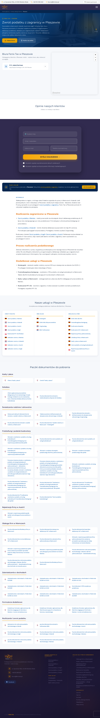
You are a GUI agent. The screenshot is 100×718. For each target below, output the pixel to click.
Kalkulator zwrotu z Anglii (13, 349)
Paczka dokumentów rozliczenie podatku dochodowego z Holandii (52, 633)
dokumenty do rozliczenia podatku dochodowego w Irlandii (18, 625)
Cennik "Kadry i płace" (46, 380)
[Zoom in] (95, 54)
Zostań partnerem (90, 2)
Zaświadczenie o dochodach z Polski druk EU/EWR (20, 579)
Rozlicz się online (27, 40)
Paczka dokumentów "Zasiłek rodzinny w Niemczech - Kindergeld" (51, 423)
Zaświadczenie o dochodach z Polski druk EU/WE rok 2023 (52, 587)
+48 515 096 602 (37, 2)
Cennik (78, 692)
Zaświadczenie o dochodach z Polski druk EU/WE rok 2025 (52, 595)
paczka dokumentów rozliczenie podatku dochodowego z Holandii (19, 640)
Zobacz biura (10, 40)
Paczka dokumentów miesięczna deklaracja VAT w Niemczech (49, 530)
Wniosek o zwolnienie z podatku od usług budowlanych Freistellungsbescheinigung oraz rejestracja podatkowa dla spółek (19, 440)
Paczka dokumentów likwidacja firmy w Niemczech (19, 530)
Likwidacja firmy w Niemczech (78, 337)
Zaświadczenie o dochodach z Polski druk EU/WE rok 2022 (52, 579)
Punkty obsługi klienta (83, 699)
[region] (75, 73)
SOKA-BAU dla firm (75, 318)
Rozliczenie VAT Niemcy (83, 672)
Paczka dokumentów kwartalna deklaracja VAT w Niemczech (81, 530)
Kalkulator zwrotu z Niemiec (14, 337)
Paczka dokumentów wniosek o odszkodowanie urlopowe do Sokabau (51, 397)
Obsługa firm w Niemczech (84, 659)
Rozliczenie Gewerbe (75, 326)
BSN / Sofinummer (43, 330)
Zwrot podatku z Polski (55, 672)
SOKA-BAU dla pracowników (46, 322)
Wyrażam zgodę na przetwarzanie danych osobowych (41, 163)
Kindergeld (41, 318)
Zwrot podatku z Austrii (54, 234)
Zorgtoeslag (42, 326)
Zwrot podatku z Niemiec (26, 218)
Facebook (10, 682)
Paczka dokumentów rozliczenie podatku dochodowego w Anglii (19, 633)
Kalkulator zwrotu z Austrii (14, 345)
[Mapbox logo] (56, 93)
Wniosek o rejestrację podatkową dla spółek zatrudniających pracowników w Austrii (19, 515)
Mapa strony (80, 704)
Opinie (78, 695)
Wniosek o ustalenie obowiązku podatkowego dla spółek (81, 451)
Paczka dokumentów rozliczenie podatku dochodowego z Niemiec (84, 633)
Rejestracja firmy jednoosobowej (79, 334)
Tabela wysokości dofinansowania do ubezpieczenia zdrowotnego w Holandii (51, 415)
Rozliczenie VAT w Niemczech (78, 330)
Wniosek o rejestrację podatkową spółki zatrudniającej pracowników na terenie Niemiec (51, 551)
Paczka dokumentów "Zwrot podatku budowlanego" (50, 498)
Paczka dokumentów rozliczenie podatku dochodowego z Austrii (84, 625)
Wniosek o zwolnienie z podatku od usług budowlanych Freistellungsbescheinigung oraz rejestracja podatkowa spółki (19, 451)
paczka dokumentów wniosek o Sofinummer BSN (49, 625)
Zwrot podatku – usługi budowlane (83, 682)
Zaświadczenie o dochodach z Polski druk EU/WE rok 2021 (84, 579)
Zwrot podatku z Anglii (37, 234)
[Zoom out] (95, 57)
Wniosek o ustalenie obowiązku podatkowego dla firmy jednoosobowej (51, 451)
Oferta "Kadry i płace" (14, 380)
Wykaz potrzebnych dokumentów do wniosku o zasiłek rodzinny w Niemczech (19, 415)
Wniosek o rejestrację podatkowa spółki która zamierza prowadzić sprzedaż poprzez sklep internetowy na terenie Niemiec (19, 551)
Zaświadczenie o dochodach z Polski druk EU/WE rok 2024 (20, 595)
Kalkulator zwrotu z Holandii (14, 341)
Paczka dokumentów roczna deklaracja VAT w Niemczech (19, 540)
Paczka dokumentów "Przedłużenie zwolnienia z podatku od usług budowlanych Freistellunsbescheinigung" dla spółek (19, 498)
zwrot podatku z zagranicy (49, 205)
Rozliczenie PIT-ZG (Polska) (14, 334)
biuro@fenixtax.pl (52, 2)
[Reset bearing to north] (95, 60)
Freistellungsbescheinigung (77, 322)
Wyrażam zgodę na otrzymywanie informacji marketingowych (44, 166)
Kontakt (78, 697)
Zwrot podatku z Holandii (27, 228)
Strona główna (89, 187)
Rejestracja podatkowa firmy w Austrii (78, 350)
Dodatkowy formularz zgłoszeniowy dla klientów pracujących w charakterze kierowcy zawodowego (51, 610)
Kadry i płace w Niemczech (77, 341)
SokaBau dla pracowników (84, 679)
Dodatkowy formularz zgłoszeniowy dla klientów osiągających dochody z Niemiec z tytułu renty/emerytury (19, 610)
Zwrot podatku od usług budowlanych (80, 345)
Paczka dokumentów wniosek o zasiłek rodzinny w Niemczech (19, 423)
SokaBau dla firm (81, 677)
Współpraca (79, 702)
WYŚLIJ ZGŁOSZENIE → (50, 157)
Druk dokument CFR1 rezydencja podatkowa (81, 587)
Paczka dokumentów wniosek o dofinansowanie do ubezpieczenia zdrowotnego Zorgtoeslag (82, 415)
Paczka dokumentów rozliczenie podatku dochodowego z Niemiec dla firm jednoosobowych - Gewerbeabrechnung (84, 551)
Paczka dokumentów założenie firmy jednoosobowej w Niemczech (50, 540)
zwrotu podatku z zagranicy (49, 187)
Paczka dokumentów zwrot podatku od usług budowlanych (51, 440)
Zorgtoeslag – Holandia (55, 680)
